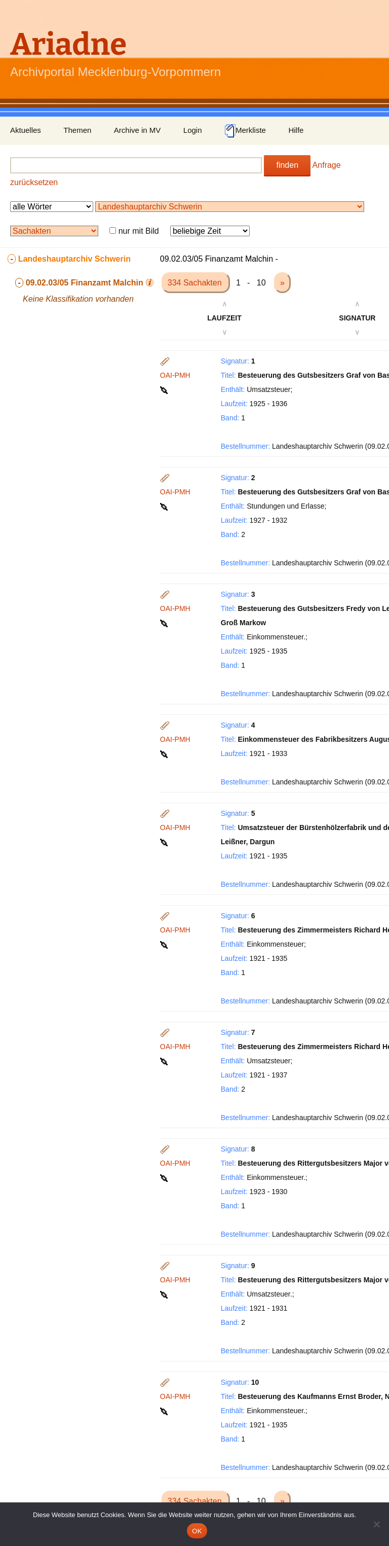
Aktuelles (25, 130)
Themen (77, 130)
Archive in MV (137, 130)
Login (192, 130)
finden (287, 165)
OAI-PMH (175, 375)
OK (197, 1531)
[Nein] (376, 1524)
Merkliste (245, 130)
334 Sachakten (196, 282)
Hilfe (295, 130)
